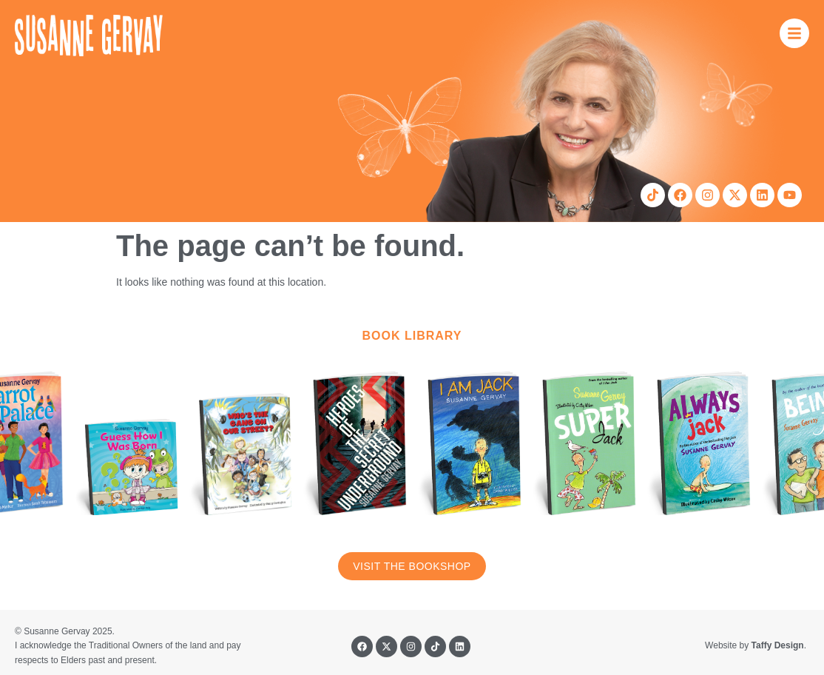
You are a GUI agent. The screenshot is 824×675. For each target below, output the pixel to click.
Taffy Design (778, 645)
